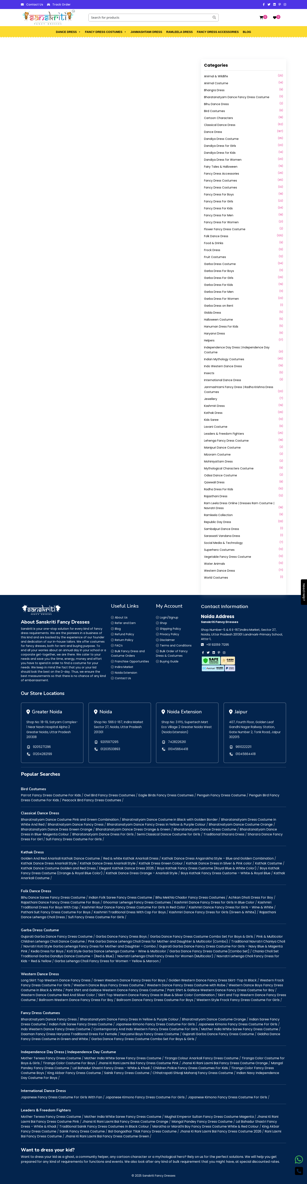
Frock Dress (212, 250)
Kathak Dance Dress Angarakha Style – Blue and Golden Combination (218, 858)
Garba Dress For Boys (219, 271)
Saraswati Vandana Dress (222, 536)
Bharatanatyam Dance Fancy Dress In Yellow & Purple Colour (156, 824)
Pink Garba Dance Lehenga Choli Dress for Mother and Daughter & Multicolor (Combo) (158, 941)
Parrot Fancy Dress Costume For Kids (51, 795)
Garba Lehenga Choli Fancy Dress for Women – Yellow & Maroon (107, 961)
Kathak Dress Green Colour (161, 863)
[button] (79, 32)
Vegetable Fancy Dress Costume (227, 557)
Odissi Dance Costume (220, 475)
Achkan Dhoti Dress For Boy (250, 897)
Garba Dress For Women (221, 299)
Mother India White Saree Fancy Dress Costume (239, 1029)
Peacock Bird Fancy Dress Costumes (91, 800)
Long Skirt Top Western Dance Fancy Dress (55, 980)
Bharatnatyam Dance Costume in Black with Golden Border (170, 819)
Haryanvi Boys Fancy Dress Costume (149, 1034)
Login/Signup (169, 617)
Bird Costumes (214, 111)
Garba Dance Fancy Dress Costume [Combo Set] (209, 951)
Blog (247, 32)
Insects (209, 373)
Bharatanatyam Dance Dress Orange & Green (133, 829)
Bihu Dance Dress (216, 104)
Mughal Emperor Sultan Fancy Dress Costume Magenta (209, 1116)
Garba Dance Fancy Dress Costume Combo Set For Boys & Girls (201, 936)
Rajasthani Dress (215, 496)
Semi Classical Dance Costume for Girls (168, 834)
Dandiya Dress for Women (223, 160)
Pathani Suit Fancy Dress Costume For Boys (55, 912)
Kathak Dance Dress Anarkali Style (49, 863)
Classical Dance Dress (219, 125)
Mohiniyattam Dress (218, 461)
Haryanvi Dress (214, 333)
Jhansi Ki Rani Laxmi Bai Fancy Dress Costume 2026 (220, 1131)
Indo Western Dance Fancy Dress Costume (55, 1029)
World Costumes (216, 578)
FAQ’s (119, 645)
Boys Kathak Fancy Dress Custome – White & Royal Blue (225, 873)
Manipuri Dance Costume (222, 448)
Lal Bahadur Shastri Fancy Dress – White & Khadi (111, 1068)
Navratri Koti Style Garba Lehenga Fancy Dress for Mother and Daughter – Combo (89, 946)
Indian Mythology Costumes (224, 359)
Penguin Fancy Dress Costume (221, 795)
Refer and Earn (125, 623)
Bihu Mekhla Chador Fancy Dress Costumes (190, 897)
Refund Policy (124, 634)
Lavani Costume (215, 427)
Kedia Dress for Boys (47, 951)
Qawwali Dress (214, 482)
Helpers (209, 340)
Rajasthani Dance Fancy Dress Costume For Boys (60, 902)
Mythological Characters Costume (229, 468)
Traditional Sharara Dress (223, 834)
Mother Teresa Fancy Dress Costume (51, 1058)
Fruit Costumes (215, 257)
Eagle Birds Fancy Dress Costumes (166, 795)
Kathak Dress (213, 413)
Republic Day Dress (217, 522)
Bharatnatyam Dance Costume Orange (241, 824)
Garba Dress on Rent (218, 306)
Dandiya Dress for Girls (220, 146)
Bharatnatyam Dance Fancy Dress (76, 824)
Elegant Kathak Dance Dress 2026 (126, 868)
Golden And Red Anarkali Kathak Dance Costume (60, 858)
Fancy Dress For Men (218, 215)
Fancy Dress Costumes (105, 32)
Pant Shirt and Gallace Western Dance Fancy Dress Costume (114, 990)
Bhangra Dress (214, 90)
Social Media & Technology (223, 543)
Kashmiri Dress (214, 406)
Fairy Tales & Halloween (220, 167)
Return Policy (124, 640)
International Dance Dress (222, 380)
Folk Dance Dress (216, 236)
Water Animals (214, 564)
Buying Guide (169, 661)
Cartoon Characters (218, 118)
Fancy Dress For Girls (218, 201)
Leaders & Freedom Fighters (224, 434)
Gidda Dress (212, 313)
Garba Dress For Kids (218, 285)
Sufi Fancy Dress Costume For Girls (74, 839)
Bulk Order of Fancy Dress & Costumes (172, 653)
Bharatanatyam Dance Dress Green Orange (56, 829)
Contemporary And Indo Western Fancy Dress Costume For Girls (146, 1029)
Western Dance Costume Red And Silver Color (58, 995)
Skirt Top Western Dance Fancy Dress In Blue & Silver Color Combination (156, 995)
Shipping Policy (170, 629)
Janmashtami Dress (146, 32)
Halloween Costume (218, 320)
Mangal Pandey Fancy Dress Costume (202, 1121)
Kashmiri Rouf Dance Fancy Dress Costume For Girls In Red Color (133, 907)
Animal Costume (216, 83)
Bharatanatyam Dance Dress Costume (205, 829)
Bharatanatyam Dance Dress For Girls (103, 834)
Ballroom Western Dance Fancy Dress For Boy (76, 1000)
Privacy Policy (169, 634)
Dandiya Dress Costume (221, 139)
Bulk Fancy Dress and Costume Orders (128, 653)
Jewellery (210, 399)
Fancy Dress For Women (221, 222)
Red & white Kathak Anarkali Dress (130, 858)
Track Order (61, 4)
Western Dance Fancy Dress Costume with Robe (186, 985)
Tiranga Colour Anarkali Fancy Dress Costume (201, 1058)
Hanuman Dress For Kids (221, 326)
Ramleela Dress (179, 32)
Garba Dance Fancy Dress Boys (121, 936)
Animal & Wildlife (216, 76)
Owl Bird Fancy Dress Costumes (109, 795)
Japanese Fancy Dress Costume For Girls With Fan (61, 1097)
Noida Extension (126, 673)
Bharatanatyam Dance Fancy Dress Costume (236, 97)
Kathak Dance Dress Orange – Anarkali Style (141, 873)
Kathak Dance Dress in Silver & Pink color (219, 863)
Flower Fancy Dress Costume (224, 229)
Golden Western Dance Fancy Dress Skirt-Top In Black (213, 980)
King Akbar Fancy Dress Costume (74, 1073)
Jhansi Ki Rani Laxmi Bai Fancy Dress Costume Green (107, 1136)
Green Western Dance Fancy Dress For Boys (129, 980)
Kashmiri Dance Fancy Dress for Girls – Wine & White (231, 907)
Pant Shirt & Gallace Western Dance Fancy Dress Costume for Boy (220, 990)
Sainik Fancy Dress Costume (126, 1073)
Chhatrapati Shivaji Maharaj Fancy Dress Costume (193, 1073)
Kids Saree (211, 420)
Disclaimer (167, 640)
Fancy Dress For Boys (219, 194)
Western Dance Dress (219, 571)
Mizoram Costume (217, 454)
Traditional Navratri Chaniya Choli (258, 941)
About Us (121, 617)
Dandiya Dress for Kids (220, 153)
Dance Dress (68, 32)
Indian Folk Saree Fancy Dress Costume (120, 897)
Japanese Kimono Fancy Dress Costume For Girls (155, 1024)
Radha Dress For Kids (218, 489)
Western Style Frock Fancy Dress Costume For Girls (238, 1000)
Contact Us (34, 4)
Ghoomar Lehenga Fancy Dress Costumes (137, 902)
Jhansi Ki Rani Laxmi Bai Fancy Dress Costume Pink (138, 1063)
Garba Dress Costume (220, 264)
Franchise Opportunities (132, 661)
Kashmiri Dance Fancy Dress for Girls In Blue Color (214, 902)
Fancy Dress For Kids (218, 208)
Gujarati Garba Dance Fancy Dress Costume (57, 936)
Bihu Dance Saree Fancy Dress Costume (53, 897)
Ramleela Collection (218, 515)
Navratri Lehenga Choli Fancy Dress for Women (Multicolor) (165, 956)
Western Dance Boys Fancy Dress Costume (109, 985)
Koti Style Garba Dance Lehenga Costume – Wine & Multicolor (116, 951)
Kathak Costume (268, 863)
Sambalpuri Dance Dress (221, 529)
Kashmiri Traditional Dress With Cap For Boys (130, 912)
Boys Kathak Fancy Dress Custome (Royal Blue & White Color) (206, 868)
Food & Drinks (213, 243)
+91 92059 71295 (217, 645)
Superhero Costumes (219, 550)
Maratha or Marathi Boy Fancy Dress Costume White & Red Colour (205, 1126)
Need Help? (304, 592)
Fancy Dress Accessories (218, 32)
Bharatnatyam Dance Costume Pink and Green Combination (70, 819)
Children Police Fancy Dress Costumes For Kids (190, 1068)
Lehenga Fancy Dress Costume (226, 441)
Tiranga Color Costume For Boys (69, 1063)
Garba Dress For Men (219, 292)
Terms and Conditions (176, 645)
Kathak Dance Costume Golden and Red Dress (58, 868)
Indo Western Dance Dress (223, 366)
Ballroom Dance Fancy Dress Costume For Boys (154, 1000)
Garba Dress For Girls (218, 278)
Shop (163, 623)
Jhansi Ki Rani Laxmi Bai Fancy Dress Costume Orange (225, 1063)
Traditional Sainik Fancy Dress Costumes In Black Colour (104, 1126)
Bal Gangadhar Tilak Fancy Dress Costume (142, 1131)
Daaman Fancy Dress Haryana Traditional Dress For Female (69, 1034)
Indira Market (124, 667)
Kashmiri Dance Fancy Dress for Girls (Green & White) (212, 912)
